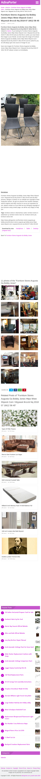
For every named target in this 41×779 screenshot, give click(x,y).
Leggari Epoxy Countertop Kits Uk (15, 668)
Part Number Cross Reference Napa (16, 723)
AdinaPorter (8, 2)
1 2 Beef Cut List (10, 737)
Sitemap (3, 768)
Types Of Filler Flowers (9, 429)
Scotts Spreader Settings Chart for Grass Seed (19, 647)
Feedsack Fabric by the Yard (14, 619)
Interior (3, 23)
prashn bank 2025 (35, 775)
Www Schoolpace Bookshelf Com (15, 710)
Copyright (15, 768)
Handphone (19, 228)
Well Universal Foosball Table (11, 480)
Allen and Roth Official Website (15, 633)
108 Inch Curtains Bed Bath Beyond (13, 531)
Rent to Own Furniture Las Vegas (12, 454)
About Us (29, 768)
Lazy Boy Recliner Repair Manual (15, 640)
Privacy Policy (36, 768)
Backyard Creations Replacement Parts (17, 744)
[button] (37, 2)
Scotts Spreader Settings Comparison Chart (18, 661)
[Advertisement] (20, 73)
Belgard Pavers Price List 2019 (14, 730)
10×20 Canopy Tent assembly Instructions (18, 682)
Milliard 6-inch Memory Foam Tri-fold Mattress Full (17, 505)
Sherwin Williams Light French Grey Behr (18, 696)
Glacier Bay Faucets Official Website (16, 626)
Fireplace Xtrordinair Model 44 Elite (16, 689)
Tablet (28, 228)
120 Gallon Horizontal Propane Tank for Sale (19, 612)
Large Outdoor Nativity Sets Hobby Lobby (18, 703)
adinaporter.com (25, 775)
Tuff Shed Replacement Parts (14, 675)
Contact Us (9, 768)
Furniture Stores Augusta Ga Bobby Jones (19, 235)
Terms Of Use (22, 768)
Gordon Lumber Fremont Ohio (11, 557)
